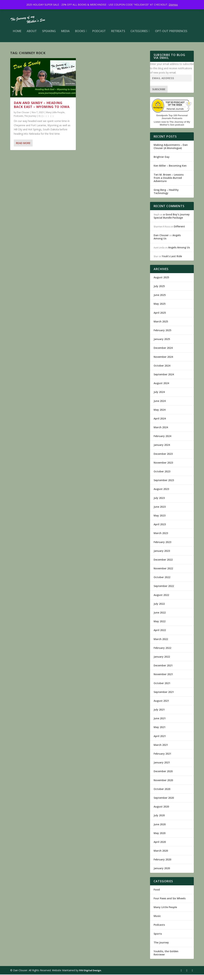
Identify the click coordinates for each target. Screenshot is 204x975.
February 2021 (162, 754)
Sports (158, 934)
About (32, 33)
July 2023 (159, 498)
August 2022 (161, 595)
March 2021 (161, 745)
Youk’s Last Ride (172, 256)
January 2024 (162, 445)
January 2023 (162, 551)
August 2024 (161, 383)
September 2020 (164, 798)
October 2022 (162, 577)
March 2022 (161, 639)
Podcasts (18, 116)
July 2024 (159, 392)
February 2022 (162, 648)
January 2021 (162, 763)
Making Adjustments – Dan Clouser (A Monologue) (171, 147)
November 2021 (163, 674)
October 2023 (162, 472)
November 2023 (163, 463)
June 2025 (160, 295)
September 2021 (164, 692)
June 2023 (160, 507)
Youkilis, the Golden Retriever (166, 953)
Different (179, 227)
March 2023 (161, 533)
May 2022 (159, 622)
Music (157, 916)
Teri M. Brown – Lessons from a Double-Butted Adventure (169, 178)
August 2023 (161, 489)
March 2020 (161, 851)
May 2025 (159, 304)
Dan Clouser (23, 112)
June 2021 (160, 719)
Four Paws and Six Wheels (170, 899)
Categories (139, 33)
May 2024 (159, 410)
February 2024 (162, 436)
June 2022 (160, 613)
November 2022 (163, 569)
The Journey (30, 116)
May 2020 (159, 833)
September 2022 (164, 586)
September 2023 (164, 480)
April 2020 (160, 842)
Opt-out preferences (171, 33)
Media (65, 33)
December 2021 (163, 666)
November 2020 (163, 780)
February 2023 (162, 542)
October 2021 (162, 683)
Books (80, 33)
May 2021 (159, 728)
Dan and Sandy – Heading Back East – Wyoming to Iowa (42, 105)
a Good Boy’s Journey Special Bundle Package (172, 216)
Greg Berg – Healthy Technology (166, 192)
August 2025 (161, 278)
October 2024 (162, 366)
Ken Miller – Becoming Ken (170, 166)
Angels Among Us (179, 248)
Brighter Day (162, 157)
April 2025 (160, 313)
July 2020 (159, 816)
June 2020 (160, 825)
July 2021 (159, 710)
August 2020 (161, 807)
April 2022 (160, 630)
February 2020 (162, 860)
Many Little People (55, 112)
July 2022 (159, 604)
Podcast (99, 33)
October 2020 (162, 789)
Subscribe (158, 89)
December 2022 (163, 560)
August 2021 (161, 701)
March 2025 (161, 322)
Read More (23, 143)
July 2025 (159, 286)
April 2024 (160, 419)
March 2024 (161, 427)
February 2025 (162, 330)
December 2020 (163, 771)
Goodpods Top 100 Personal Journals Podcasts (172, 117)
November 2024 (163, 357)
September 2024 (164, 375)
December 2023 (163, 454)
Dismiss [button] (173, 4)
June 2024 (160, 401)
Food (157, 890)
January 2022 (162, 657)
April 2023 (160, 525)
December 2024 (163, 348)
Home (17, 33)
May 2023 (159, 516)
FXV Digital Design (90, 970)
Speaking (49, 33)
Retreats (118, 33)
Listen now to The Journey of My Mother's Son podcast (172, 124)
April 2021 (160, 736)
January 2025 (162, 339)
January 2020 (162, 869)
